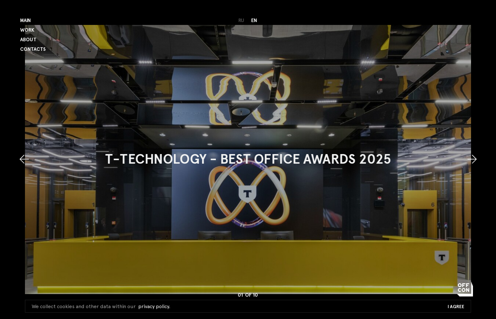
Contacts (33, 49)
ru (241, 20)
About (28, 39)
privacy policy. (154, 306)
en (254, 20)
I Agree (456, 307)
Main (25, 20)
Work (27, 30)
